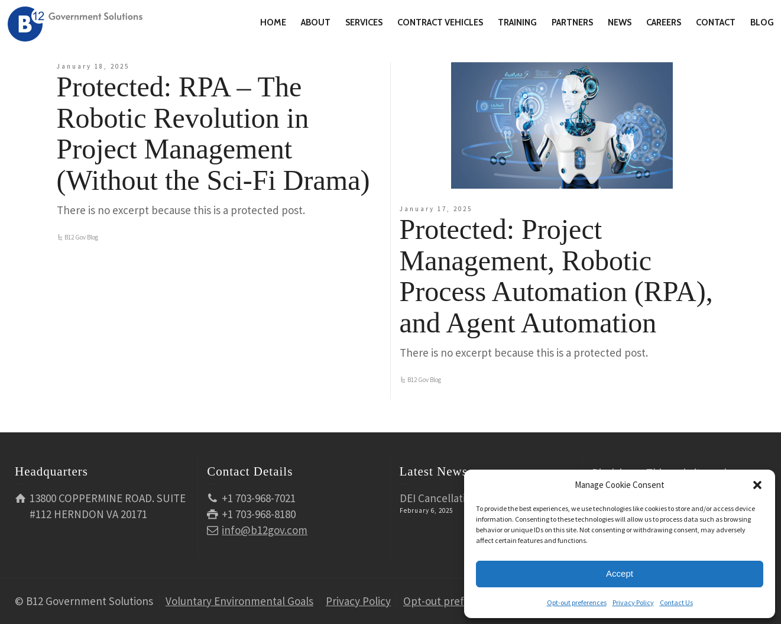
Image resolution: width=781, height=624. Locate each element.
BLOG (762, 22)
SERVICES (364, 22)
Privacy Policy (633, 602)
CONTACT (715, 22)
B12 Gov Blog (81, 237)
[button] (757, 485)
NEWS (619, 22)
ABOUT (315, 22)
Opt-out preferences (577, 602)
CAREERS (663, 22)
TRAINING (517, 22)
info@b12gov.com (264, 530)
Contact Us (676, 602)
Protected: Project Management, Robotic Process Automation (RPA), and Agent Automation (556, 276)
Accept (619, 573)
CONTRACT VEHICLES (440, 22)
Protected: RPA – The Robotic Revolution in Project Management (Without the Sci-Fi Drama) (213, 133)
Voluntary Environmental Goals (239, 601)
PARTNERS (572, 22)
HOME (273, 22)
